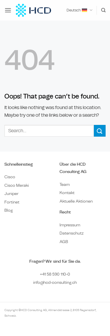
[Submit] (100, 130)
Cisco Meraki (16, 185)
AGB (64, 241)
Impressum (70, 225)
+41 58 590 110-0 (55, 274)
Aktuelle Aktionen (76, 201)
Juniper (11, 193)
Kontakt (67, 192)
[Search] (103, 10)
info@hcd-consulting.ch (55, 282)
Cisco (9, 176)
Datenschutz (72, 233)
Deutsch (79, 10)
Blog (8, 210)
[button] (7, 10)
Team (65, 184)
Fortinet (11, 202)
